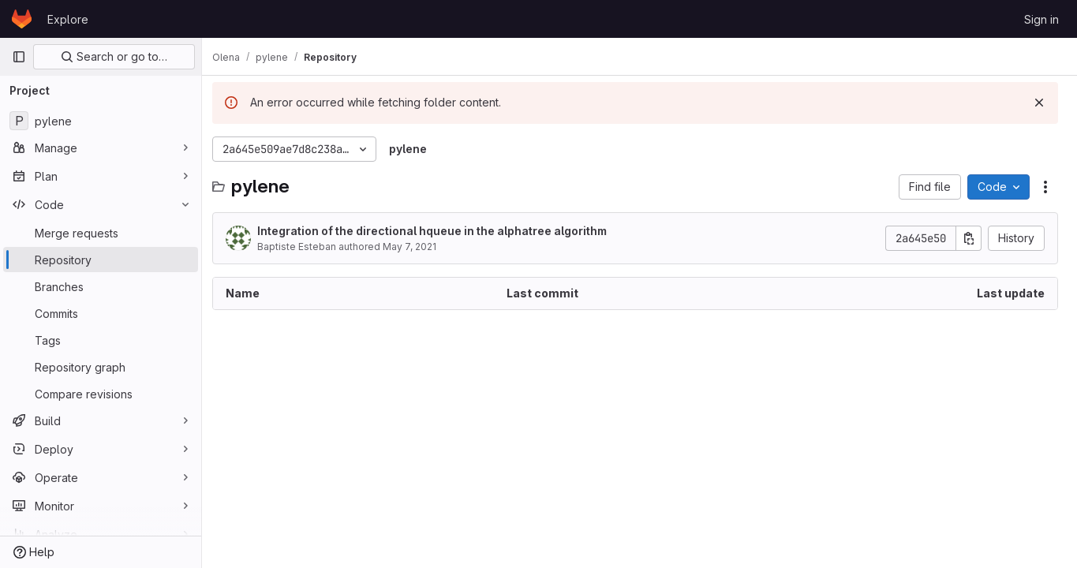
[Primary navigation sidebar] (19, 56)
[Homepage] (22, 19)
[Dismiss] (1039, 102)
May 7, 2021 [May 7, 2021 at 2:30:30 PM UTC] (418, 246)
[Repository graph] (100, 366)
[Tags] (100, 340)
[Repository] (100, 259)
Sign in (1041, 19)
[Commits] (100, 313)
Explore (67, 19)
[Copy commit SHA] (969, 238)
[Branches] (100, 286)
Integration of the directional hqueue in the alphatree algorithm (440, 230)
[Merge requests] (100, 232)
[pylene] (100, 120)
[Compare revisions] (100, 393)
